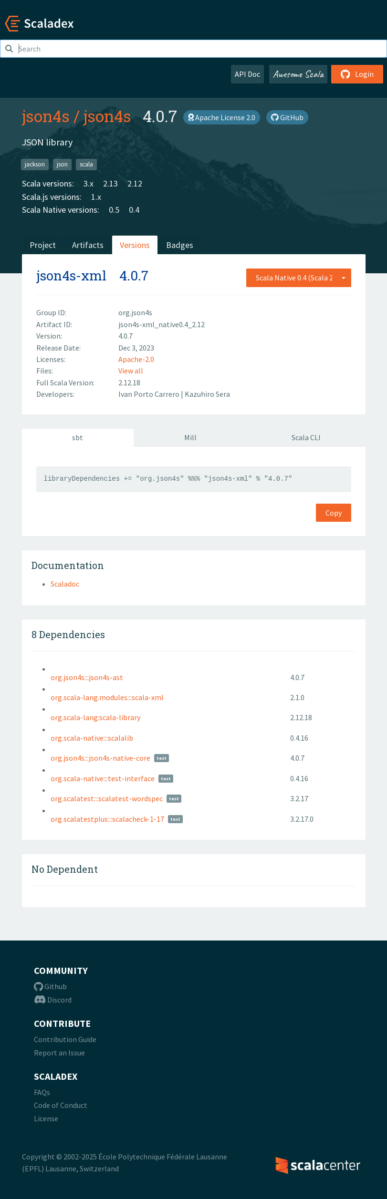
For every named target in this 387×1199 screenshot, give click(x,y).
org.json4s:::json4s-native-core (100, 758)
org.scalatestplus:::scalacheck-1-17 (107, 819)
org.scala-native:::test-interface (103, 778)
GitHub (287, 117)
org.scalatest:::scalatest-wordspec (107, 798)
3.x (89, 183)
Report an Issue (59, 1052)
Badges (179, 244)
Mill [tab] (190, 437)
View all (130, 370)
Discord (53, 999)
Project (43, 244)
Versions (135, 244)
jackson (35, 164)
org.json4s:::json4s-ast (87, 677)
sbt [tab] (77, 437)
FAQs (42, 1092)
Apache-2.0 (136, 359)
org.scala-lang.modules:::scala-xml (107, 697)
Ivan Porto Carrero (149, 394)
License (46, 1118)
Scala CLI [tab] (306, 437)
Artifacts (88, 244)
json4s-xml (71, 275)
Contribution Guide (65, 1039)
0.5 (114, 209)
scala (86, 164)
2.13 (110, 183)
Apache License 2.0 (221, 117)
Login (357, 74)
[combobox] (298, 278)
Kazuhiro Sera (207, 394)
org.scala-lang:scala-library (95, 717)
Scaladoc (65, 584)
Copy (333, 512)
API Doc (247, 74)
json (62, 164)
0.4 (134, 209)
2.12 (134, 183)
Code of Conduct (60, 1105)
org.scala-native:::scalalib (92, 738)
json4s (46, 115)
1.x (96, 196)
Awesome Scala (298, 74)
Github (50, 986)
